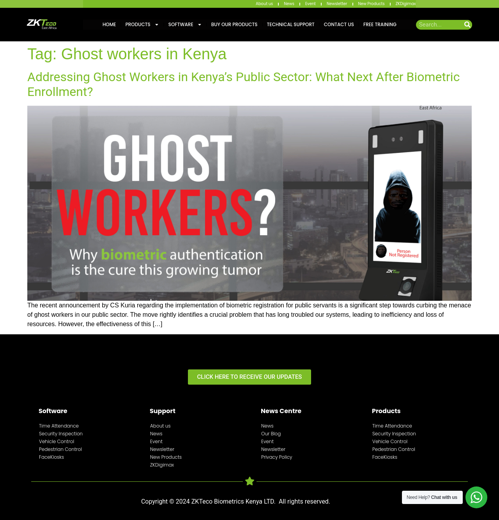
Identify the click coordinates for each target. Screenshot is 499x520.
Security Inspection (61, 433)
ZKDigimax (406, 4)
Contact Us (339, 24)
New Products (371, 4)
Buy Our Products (234, 24)
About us (264, 4)
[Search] (467, 25)
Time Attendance (59, 425)
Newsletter (337, 4)
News (289, 4)
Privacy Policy (276, 457)
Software (185, 25)
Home (109, 24)
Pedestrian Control (60, 449)
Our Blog (271, 433)
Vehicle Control (56, 441)
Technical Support (291, 24)
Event (310, 4)
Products (142, 25)
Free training (379, 24)
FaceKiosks (51, 457)
